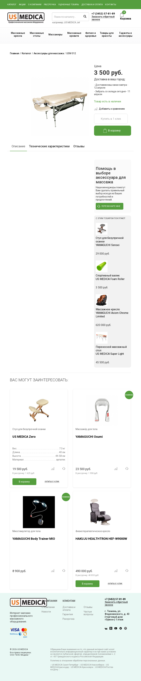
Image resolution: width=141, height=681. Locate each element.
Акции (22, 4)
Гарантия (68, 614)
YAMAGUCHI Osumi (89, 436)
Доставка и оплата (92, 4)
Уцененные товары (68, 4)
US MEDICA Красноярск (82, 667)
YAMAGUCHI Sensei (112, 241)
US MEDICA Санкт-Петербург (65, 665)
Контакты (110, 4)
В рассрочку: (23, 473)
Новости (46, 611)
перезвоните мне (108, 206)
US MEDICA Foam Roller (112, 277)
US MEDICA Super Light (112, 350)
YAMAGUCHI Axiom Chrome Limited (112, 313)
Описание (18, 146)
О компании (34, 4)
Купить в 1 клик (111, 118)
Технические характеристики (49, 146)
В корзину (112, 131)
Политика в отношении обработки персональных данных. (77, 660)
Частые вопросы (88, 613)
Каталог (11, 4)
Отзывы (79, 146)
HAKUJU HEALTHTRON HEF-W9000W (101, 538)
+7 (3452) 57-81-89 (103, 13)
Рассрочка (50, 4)
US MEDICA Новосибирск (92, 665)
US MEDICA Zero (24, 436)
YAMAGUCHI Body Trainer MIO (33, 538)
